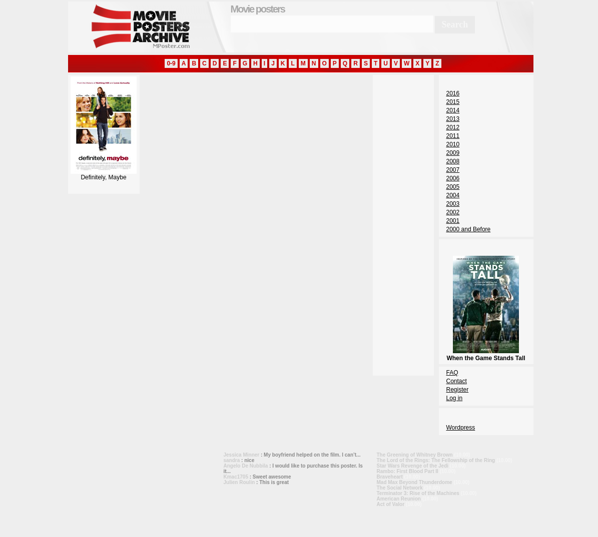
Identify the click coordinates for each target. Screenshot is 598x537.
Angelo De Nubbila (246, 466)
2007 (453, 169)
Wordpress (460, 427)
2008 (453, 161)
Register (457, 389)
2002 (453, 212)
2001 (453, 220)
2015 (453, 101)
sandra (232, 460)
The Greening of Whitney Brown (415, 455)
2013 (453, 118)
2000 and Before (468, 229)
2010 (453, 144)
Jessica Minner (242, 455)
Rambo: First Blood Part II (407, 471)
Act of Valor (391, 504)
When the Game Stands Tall (485, 355)
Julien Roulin (239, 482)
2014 (453, 110)
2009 (453, 152)
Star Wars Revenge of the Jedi (413, 466)
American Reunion (399, 499)
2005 (453, 186)
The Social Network (400, 488)
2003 (453, 203)
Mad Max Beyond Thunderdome (414, 482)
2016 (453, 93)
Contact (456, 381)
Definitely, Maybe (104, 174)
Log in (454, 398)
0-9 (171, 63)
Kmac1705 (236, 477)
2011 (453, 135)
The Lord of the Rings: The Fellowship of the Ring (436, 460)
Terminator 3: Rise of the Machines (418, 493)
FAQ (452, 372)
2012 (453, 127)
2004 (453, 195)
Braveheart (390, 477)
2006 (453, 178)
